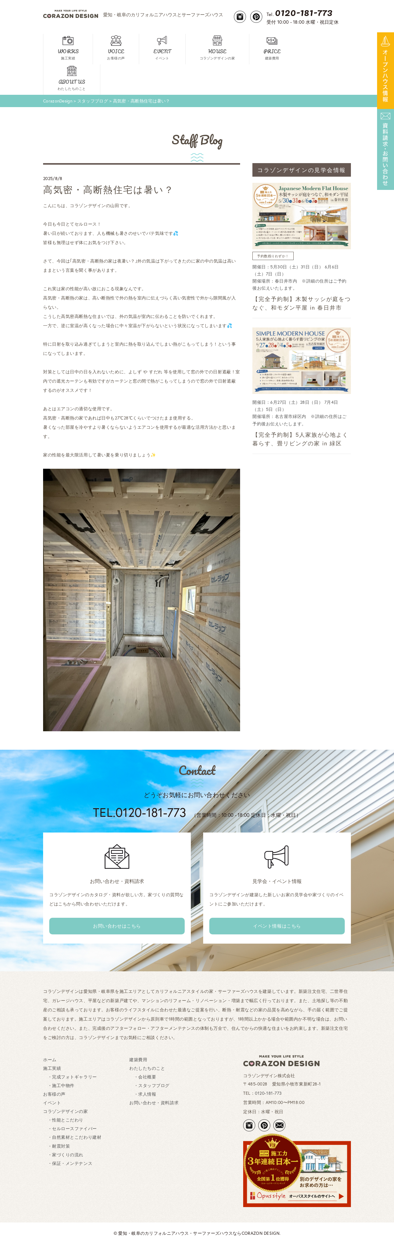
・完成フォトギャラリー (70, 1077)
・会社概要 (142, 1077)
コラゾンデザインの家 (65, 1111)
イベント (52, 1103)
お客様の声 (54, 1094)
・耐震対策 (56, 1146)
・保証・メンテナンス (67, 1163)
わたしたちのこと (147, 1068)
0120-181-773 (268, 1093)
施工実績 (52, 1068)
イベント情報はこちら (277, 926)
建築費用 (138, 1059)
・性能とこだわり (63, 1120)
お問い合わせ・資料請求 (154, 1103)
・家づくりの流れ (63, 1155)
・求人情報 (142, 1094)
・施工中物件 (58, 1085)
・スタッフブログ (149, 1085)
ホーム (50, 1059)
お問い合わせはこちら (117, 926)
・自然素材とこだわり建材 (72, 1137)
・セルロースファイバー (70, 1128)
